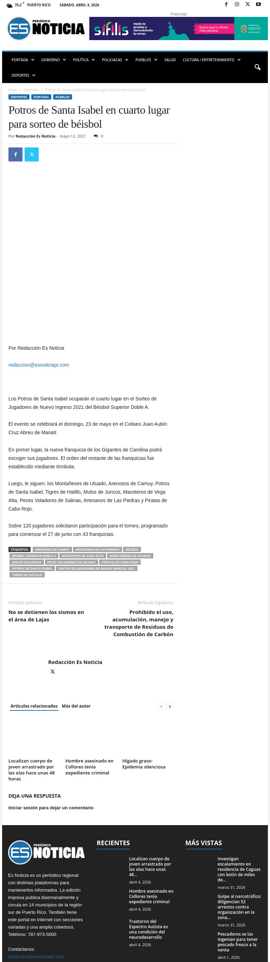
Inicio (12, 89)
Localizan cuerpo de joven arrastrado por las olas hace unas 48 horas (31, 708)
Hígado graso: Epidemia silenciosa (144, 702)
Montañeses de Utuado (130, 494)
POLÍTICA (84, 60)
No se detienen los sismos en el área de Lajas (46, 554)
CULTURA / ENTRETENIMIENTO (212, 60)
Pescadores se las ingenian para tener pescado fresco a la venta (238, 880)
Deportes (31, 89)
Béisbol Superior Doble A (34, 494)
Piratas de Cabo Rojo (120, 501)
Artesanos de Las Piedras (98, 488)
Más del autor (76, 645)
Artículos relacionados (34, 645)
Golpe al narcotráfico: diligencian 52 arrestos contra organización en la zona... (240, 845)
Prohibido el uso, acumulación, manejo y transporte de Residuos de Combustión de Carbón (138, 561)
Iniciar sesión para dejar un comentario (51, 746)
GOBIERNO (53, 60)
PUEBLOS (146, 60)
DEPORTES (24, 75)
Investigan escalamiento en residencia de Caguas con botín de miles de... (239, 807)
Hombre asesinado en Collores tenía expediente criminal (89, 705)
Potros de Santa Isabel (32, 507)
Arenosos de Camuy (52, 488)
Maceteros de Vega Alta (83, 494)
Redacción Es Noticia (36, 136)
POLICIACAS (115, 60)
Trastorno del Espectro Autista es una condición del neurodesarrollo (148, 868)
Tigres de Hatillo (27, 513)
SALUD (170, 59)
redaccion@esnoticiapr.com (38, 303)
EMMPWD (23, 954)
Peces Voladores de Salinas (71, 501)
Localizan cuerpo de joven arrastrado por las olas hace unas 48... (150, 805)
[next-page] (169, 645)
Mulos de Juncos (26, 501)
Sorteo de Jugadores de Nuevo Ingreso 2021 (96, 507)
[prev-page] (161, 645)
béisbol (132, 488)
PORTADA (23, 60)
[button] (257, 67)
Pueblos (63, 97)
